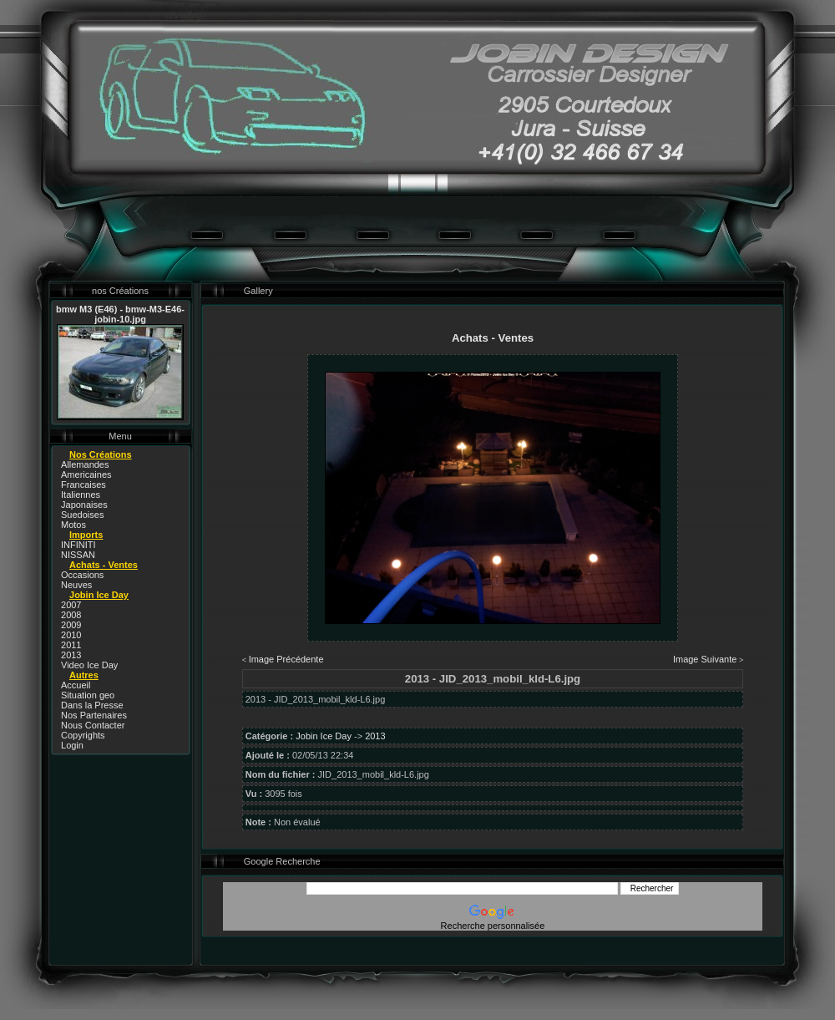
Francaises (83, 485)
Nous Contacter (92, 725)
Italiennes (80, 495)
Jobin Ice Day (324, 736)
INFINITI (78, 545)
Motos (73, 525)
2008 (71, 615)
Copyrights (83, 735)
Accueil (75, 685)
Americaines (86, 474)
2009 (71, 625)
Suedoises (82, 515)
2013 (71, 655)
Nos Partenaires (94, 715)
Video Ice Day (89, 665)
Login (72, 745)
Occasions (82, 575)
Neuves (76, 585)
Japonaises (84, 505)
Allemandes (85, 464)
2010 (71, 635)
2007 (71, 605)
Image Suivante (704, 659)
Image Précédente (286, 659)
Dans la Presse (92, 705)
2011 (71, 645)
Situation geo (87, 695)
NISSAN (78, 555)
